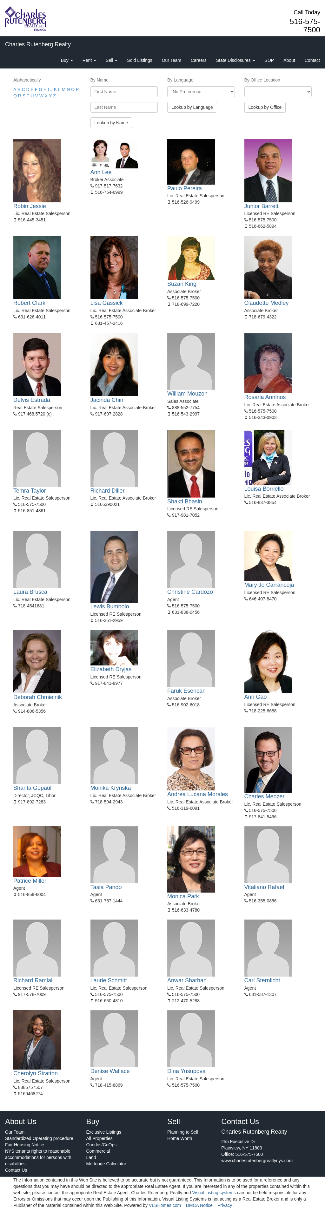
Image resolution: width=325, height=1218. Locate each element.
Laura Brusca (30, 592)
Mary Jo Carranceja (269, 585)
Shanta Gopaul (32, 788)
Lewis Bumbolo (109, 606)
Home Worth (179, 1138)
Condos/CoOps (101, 1144)
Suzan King (181, 284)
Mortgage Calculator (106, 1163)
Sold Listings (139, 60)
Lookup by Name (111, 122)
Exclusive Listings (104, 1132)
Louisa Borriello (264, 489)
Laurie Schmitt (108, 980)
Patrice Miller (29, 881)
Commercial (98, 1151)
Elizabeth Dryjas (111, 669)
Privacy (224, 1205)
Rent (89, 60)
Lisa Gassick (106, 303)
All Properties (99, 1138)
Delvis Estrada (31, 400)
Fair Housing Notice (24, 1144)
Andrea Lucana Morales (197, 794)
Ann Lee (101, 172)
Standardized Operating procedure (39, 1138)
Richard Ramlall (33, 980)
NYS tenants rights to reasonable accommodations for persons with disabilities (38, 1157)
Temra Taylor (29, 491)
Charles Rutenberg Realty (38, 44)
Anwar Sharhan (187, 980)
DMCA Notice (199, 1205)
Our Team (171, 60)
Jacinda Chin (106, 400)
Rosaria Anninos (265, 397)
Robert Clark (29, 303)
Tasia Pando (106, 887)
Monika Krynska (110, 788)
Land (91, 1157)
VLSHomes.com (165, 1205)
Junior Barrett (261, 206)
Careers (199, 60)
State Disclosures (235, 60)
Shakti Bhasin (184, 501)
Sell (111, 60)
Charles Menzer (264, 796)
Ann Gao (255, 697)
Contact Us (16, 1170)
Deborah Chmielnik (37, 697)
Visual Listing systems (213, 1192)
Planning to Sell (182, 1132)
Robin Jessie (29, 206)
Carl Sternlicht (262, 980)
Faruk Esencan (186, 691)
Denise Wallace (110, 1071)
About (289, 60)
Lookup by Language (192, 107)
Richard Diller (107, 491)
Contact (312, 60)
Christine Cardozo (190, 592)
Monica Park (183, 896)
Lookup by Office (265, 107)
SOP (269, 60)
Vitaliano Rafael (264, 887)
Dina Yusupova (186, 1071)
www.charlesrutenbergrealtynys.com (257, 1160)
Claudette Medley (266, 303)
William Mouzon (187, 393)
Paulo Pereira (184, 188)
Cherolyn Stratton (35, 1073)
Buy (67, 60)
